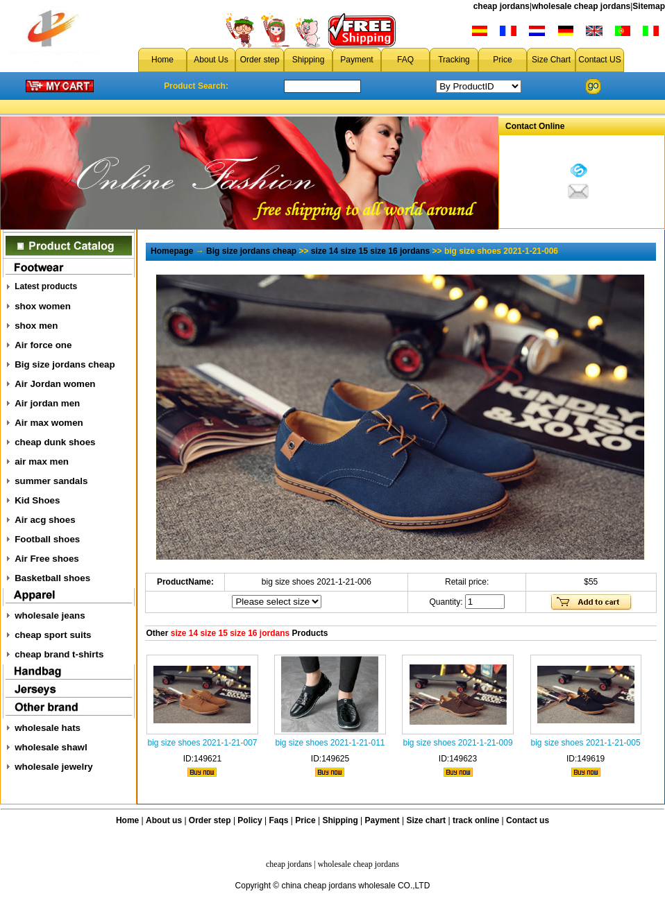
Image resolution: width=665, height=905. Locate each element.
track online (476, 820)
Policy (249, 820)
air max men (42, 461)
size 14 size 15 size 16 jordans (370, 251)
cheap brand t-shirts (59, 654)
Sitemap (648, 6)
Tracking (454, 59)
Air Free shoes (47, 558)
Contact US (599, 59)
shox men (36, 325)
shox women (43, 306)
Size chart (426, 820)
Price (502, 59)
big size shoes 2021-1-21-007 (202, 743)
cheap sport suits (53, 635)
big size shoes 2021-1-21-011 (330, 743)
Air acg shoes (45, 520)
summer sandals (51, 481)
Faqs (279, 820)
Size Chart (551, 59)
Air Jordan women (55, 384)
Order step (260, 59)
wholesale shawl (51, 747)
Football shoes (47, 539)
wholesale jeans (50, 615)
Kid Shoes (37, 500)
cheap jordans (501, 6)
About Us (211, 59)
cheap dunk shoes (55, 442)
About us (164, 820)
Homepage (172, 251)
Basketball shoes (52, 578)
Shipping (308, 59)
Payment (356, 59)
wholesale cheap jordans (581, 6)
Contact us (527, 820)
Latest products (46, 286)
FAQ (405, 59)
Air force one (43, 345)
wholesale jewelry (54, 766)
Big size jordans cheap (65, 364)
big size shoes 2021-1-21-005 (586, 743)
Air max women (49, 422)
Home (162, 59)
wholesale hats (48, 728)
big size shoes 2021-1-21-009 (457, 743)
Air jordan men (47, 403)
